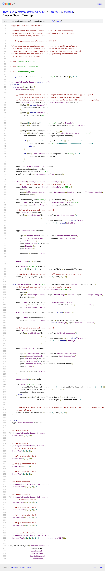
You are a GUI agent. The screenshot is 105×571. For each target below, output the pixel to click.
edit (59, 21)
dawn (5, 11)
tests (59, 11)
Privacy (21, 567)
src (52, 11)
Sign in (100, 4)
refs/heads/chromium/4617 (32, 11)
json (101, 567)
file (52, 21)
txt (94, 567)
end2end (68, 11)
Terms (28, 567)
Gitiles (14, 567)
